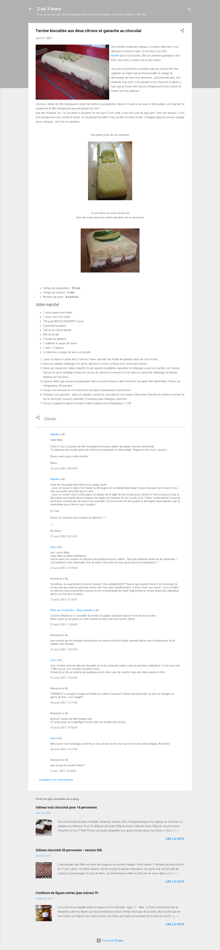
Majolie (54, 434)
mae (53, 547)
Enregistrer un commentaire (56, 779)
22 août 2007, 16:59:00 (63, 568)
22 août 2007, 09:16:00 (63, 536)
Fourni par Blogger (110, 940)
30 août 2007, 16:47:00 (63, 749)
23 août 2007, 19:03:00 (63, 649)
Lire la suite (175, 838)
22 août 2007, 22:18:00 (63, 599)
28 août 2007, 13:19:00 (63, 702)
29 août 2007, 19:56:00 (63, 727)
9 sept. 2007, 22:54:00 (63, 771)
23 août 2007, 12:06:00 (63, 624)
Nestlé (115, 55)
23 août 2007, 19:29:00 (63, 677)
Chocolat (50, 419)
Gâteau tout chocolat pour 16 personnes (66, 807)
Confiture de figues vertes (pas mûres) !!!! (67, 893)
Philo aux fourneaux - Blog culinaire (71, 610)
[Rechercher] (189, 10)
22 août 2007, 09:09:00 (63, 468)
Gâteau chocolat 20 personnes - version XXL (69, 850)
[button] (182, 31)
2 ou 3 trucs (49, 8)
